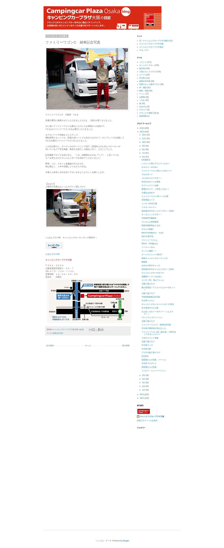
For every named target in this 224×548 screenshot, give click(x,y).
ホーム (88, 346)
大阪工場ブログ (148, 284)
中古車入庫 (146, 349)
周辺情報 (143, 116)
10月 (144, 142)
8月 (143, 149)
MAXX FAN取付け (150, 244)
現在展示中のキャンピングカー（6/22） (158, 211)
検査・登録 (144, 91)
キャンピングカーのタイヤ (153, 273)
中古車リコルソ (148, 300)
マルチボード (147, 174)
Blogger (126, 541)
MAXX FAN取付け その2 (152, 233)
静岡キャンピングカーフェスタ (155, 258)
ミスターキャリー (149, 207)
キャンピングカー (146, 65)
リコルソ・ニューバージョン (154, 371)
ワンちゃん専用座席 (150, 222)
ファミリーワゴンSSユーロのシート (157, 171)
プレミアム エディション (152, 317)
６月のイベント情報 (150, 338)
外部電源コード (148, 200)
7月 (143, 153)
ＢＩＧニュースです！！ (152, 214)
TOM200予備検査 (149, 218)
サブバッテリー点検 (150, 185)
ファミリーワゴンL (150, 240)
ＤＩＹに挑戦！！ (149, 251)
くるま (142, 100)
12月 (144, 135)
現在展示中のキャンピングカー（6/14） (158, 269)
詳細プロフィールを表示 (147, 420)
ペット (142, 94)
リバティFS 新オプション (153, 280)
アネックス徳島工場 (147, 113)
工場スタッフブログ (147, 72)
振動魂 (144, 262)
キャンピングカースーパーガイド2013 (158, 304)
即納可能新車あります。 (152, 225)
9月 (143, 146)
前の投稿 (126, 346)
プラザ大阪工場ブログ (151, 352)
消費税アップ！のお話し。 (153, 276)
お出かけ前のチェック (151, 265)
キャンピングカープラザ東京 (151, 47)
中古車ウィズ (147, 345)
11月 (144, 138)
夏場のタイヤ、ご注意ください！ (156, 189)
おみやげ (143, 106)
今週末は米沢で (148, 193)
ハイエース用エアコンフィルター (156, 164)
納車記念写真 (58, 333)
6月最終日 (146, 160)
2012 (142, 394)
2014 (142, 128)
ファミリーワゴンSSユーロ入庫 (155, 196)
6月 (143, 157)
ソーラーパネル (148, 247)
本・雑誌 (143, 87)
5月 (143, 375)
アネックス (144, 50)
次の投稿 (50, 346)
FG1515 (145, 356)
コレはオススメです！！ (152, 178)
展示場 (142, 68)
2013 (142, 132)
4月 (143, 379)
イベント (143, 62)
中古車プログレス (149, 363)
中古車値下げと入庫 (150, 308)
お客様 (142, 97)
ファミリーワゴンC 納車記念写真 (156, 325)
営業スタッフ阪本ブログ (149, 84)
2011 (142, 398)
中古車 (142, 78)
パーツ (142, 75)
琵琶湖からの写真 (149, 367)
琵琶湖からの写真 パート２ (154, 360)
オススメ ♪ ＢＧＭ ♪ (150, 167)
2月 (143, 386)
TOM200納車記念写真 (151, 297)
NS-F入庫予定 (147, 236)
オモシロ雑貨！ (148, 229)
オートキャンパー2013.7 (152, 255)
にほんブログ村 (52, 254)
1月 (143, 390)
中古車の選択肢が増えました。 (155, 328)
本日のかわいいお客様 (151, 182)
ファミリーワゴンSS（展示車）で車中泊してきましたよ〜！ (159, 333)
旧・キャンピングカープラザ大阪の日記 (156, 41)
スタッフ (143, 110)
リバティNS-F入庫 (149, 204)
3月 (143, 382)
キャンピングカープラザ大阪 (151, 44)
